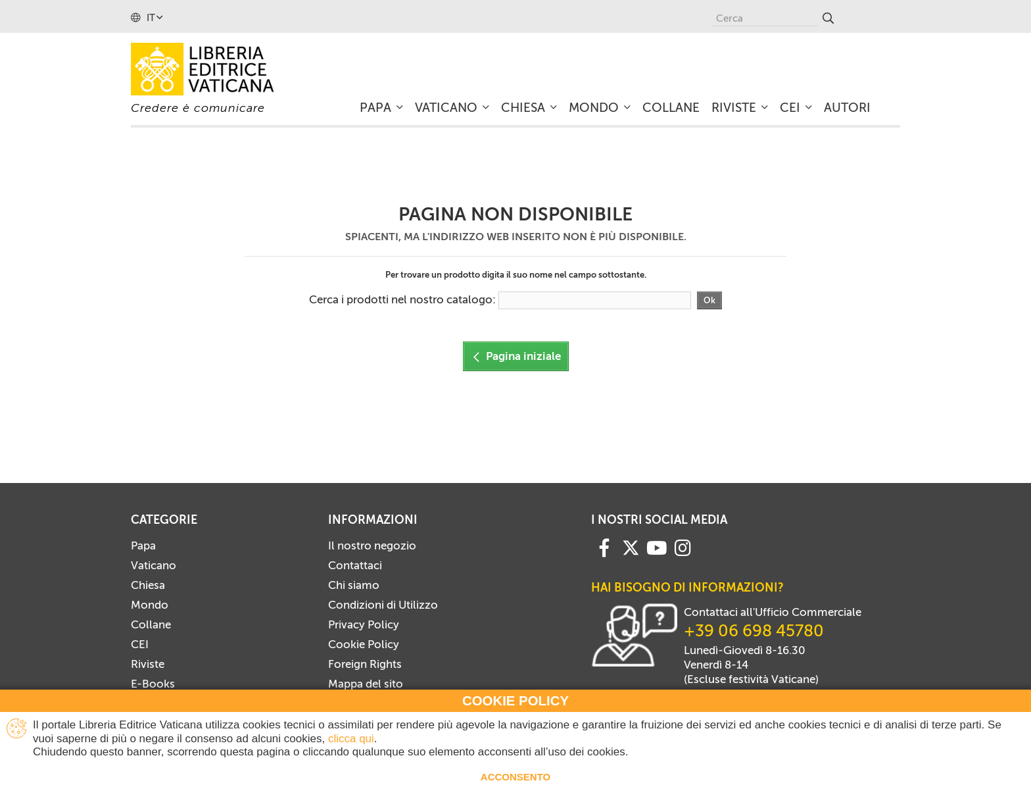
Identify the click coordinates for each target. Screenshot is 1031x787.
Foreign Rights (365, 664)
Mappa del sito (365, 683)
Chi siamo (353, 585)
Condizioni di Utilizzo (383, 604)
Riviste (147, 664)
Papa (143, 545)
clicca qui (351, 738)
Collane (151, 624)
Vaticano (153, 565)
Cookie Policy (363, 644)
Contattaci (355, 565)
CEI (140, 644)
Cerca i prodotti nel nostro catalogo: (402, 299)
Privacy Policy (363, 624)
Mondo (149, 604)
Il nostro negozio (372, 545)
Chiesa (148, 585)
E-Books (153, 683)
